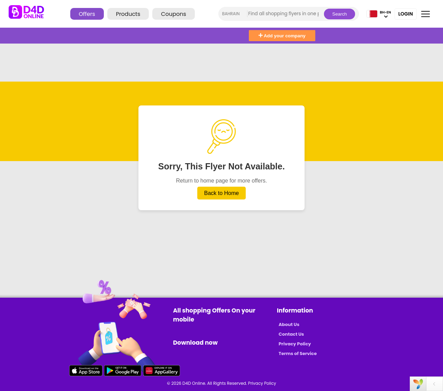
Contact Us (291, 334)
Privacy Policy (295, 344)
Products (128, 14)
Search (339, 14)
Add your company (282, 35)
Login (405, 13)
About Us (289, 324)
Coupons (173, 14)
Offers (87, 14)
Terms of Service (298, 353)
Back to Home (221, 193)
